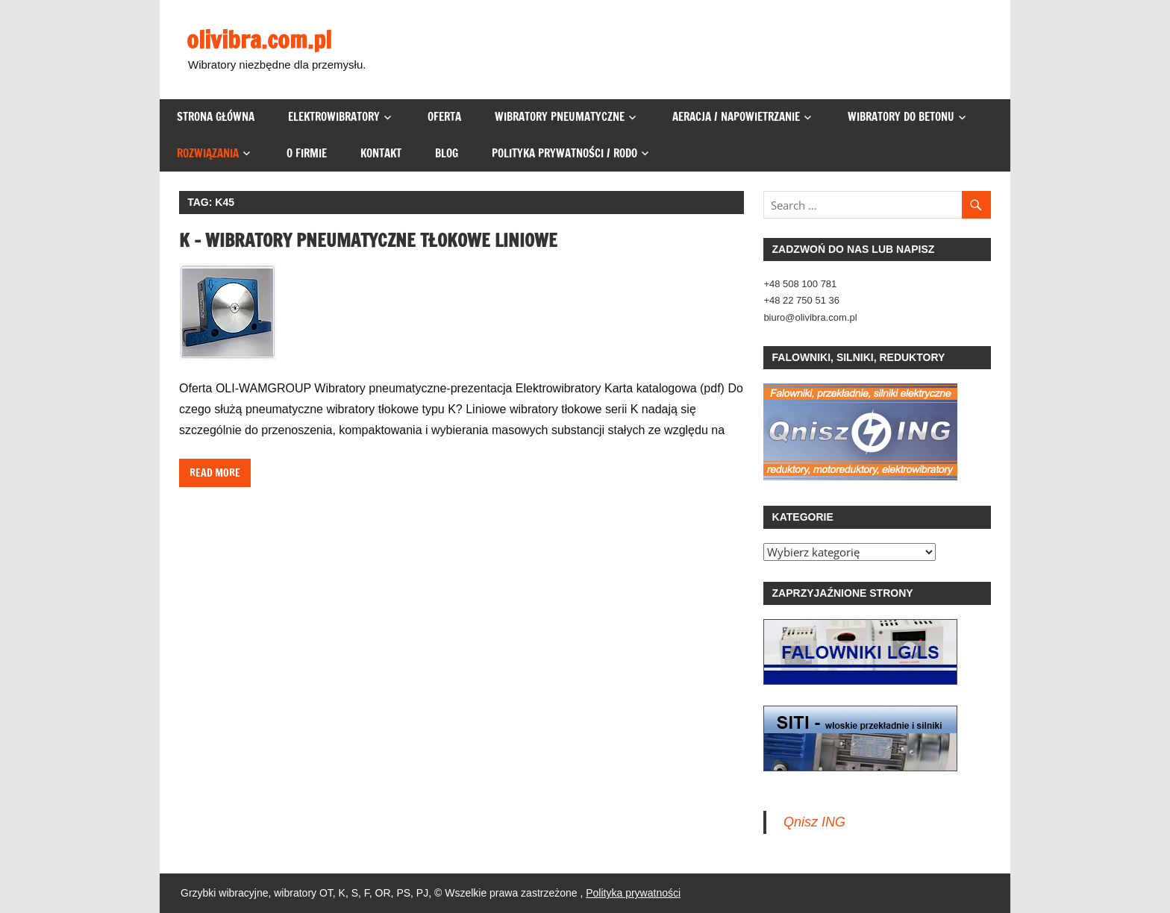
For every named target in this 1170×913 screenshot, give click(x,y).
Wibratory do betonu (901, 117)
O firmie (307, 153)
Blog (446, 153)
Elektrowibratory (334, 117)
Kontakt (380, 153)
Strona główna (215, 117)
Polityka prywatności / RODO (564, 153)
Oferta (444, 117)
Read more (215, 472)
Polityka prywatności (633, 893)
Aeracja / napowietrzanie (736, 117)
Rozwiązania (208, 153)
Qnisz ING (814, 822)
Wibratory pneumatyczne (560, 117)
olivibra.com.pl (259, 39)
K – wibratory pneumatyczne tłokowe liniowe (368, 240)
